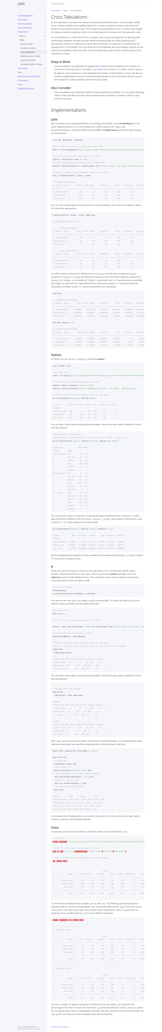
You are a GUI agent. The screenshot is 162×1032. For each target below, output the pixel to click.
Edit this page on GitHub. (60, 1027)
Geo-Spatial (22, 19)
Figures (22, 36)
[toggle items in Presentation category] (45, 32)
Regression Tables (28, 60)
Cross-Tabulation (28, 52)
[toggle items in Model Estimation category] (45, 28)
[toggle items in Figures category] (45, 36)
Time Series (22, 68)
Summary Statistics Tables (31, 64)
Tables (21, 40)
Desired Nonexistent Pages (29, 76)
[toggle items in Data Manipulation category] (45, 16)
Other (20, 72)
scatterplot (98, 69)
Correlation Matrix (28, 48)
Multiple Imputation (26, 88)
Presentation (23, 32)
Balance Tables (27, 44)
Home (20, 84)
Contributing (23, 80)
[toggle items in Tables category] (45, 40)
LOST (21, 4)
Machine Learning (25, 24)
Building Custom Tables (30, 56)
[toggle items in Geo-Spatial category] (45, 20)
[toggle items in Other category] (45, 72)
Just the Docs (32, 1027)
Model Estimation (25, 28)
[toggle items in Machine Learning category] (45, 24)
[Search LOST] (81, 3)
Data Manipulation (25, 15)
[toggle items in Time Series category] (45, 68)
